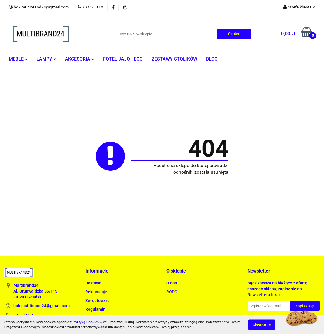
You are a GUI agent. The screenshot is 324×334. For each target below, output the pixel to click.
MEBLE (18, 59)
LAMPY (46, 59)
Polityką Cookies (86, 322)
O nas (171, 283)
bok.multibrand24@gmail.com (41, 305)
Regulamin (95, 309)
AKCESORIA (79, 59)
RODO (171, 291)
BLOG (212, 59)
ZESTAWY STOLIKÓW (174, 59)
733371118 (23, 315)
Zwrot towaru (97, 300)
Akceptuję (261, 324)
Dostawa (93, 283)
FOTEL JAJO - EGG (123, 59)
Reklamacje (96, 291)
